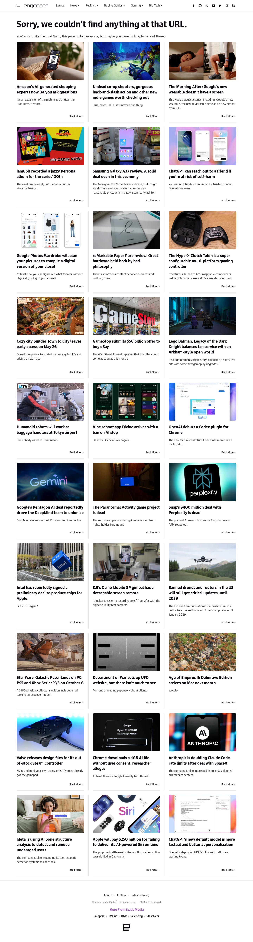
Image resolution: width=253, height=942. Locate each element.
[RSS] (233, 5)
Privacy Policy (140, 895)
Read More (75, 116)
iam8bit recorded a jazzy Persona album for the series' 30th (46, 174)
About (107, 895)
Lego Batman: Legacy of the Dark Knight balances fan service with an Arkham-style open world (200, 346)
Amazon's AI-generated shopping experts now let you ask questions (47, 89)
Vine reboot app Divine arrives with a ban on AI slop (125, 429)
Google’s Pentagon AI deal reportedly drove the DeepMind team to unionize (50, 510)
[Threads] (227, 5)
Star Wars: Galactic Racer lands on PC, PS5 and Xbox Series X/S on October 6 (50, 680)
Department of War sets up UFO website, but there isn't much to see (124, 680)
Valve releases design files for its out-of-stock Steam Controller (50, 760)
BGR (124, 916)
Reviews (91, 5)
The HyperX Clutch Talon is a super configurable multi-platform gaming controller (201, 261)
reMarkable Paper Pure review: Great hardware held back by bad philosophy (125, 261)
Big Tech (154, 5)
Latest (60, 5)
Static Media (109, 902)
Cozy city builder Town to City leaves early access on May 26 (49, 344)
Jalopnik (99, 916)
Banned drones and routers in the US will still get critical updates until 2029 (201, 593)
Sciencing (137, 916)
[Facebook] (193, 5)
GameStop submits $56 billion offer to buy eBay (126, 344)
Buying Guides (113, 5)
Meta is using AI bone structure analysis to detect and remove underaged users (44, 844)
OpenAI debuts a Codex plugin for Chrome (199, 429)
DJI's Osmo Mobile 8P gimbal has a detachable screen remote (123, 590)
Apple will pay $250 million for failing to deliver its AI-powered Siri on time (126, 842)
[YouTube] (213, 5)
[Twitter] (207, 5)
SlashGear (153, 916)
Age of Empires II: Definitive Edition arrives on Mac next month (200, 680)
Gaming (136, 5)
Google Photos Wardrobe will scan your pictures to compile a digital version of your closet (47, 261)
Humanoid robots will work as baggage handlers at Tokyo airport (47, 429)
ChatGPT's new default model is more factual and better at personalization (202, 842)
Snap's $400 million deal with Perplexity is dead (195, 510)
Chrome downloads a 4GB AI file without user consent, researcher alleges (122, 763)
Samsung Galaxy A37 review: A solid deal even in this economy (124, 174)
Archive (121, 895)
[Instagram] (200, 5)
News (73, 5)
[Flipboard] (220, 5)
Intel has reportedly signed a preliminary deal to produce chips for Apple (49, 593)
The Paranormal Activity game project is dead (126, 510)
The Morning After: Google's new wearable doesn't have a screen (198, 89)
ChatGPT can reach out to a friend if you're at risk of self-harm (200, 174)
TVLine (112, 916)
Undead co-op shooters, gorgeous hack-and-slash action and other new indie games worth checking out (125, 92)
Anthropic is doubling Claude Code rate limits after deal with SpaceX (199, 760)
